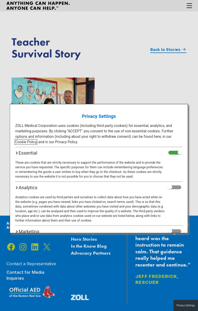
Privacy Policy (66, 142)
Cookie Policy (26, 142)
